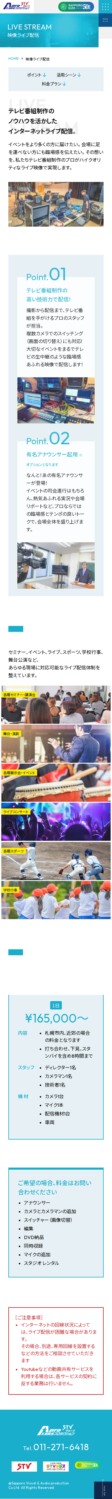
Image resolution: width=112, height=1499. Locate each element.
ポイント (34, 75)
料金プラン (51, 84)
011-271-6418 (56, 1447)
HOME (13, 58)
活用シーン (66, 75)
